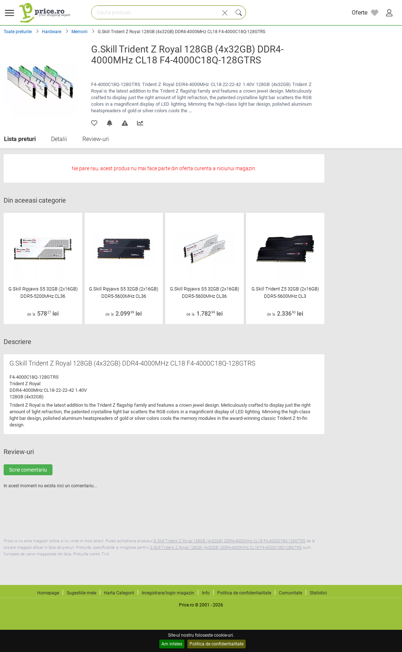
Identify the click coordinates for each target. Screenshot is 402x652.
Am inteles (171, 644)
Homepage (48, 593)
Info (206, 593)
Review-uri (95, 139)
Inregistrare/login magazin (168, 593)
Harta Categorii (119, 593)
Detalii (59, 139)
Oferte (359, 12)
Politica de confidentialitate (216, 644)
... (190, 110)
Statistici (318, 593)
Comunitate (290, 593)
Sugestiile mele (81, 593)
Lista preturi (20, 139)
